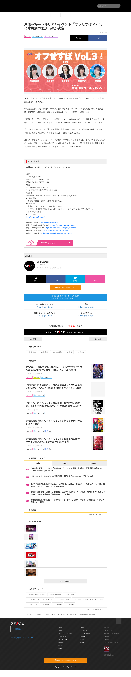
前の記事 (31, 339)
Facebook (18, 629)
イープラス (28, 615)
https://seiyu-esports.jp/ (49, 222)
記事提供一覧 (108, 631)
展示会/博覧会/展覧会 (36, 594)
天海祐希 (69, 604)
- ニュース (83, 631)
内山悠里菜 (56, 352)
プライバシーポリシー (111, 642)
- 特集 (82, 642)
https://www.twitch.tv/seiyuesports (56, 230)
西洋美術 (45, 604)
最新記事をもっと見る (97, 514)
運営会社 (106, 627)
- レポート (83, 636)
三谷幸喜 (57, 604)
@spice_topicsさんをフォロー (21, 637)
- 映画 (60, 648)
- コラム (83, 639)
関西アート (69, 594)
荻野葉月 (43, 352)
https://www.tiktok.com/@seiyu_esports (57, 233)
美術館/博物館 (54, 594)
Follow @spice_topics (45, 307)
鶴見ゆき (80, 352)
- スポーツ (61, 645)
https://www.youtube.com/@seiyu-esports (60, 228)
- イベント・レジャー (65, 633)
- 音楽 (60, 627)
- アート (60, 642)
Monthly (93, 463)
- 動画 (82, 627)
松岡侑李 (31, 352)
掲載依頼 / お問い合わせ (111, 633)
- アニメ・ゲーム (63, 639)
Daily (38, 463)
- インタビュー (85, 633)
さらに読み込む (72, 581)
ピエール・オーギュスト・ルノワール (88, 599)
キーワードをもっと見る (96, 609)
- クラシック (62, 636)
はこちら (56, 243)
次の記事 (100, 339)
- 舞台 (60, 631)
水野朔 (68, 352)
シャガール (32, 604)
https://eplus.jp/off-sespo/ (35, 217)
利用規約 (106, 639)
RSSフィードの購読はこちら (67, 287)
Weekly (65, 463)
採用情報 (106, 636)
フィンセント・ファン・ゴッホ (39, 599)
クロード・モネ (62, 599)
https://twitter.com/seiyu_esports (63, 225)
